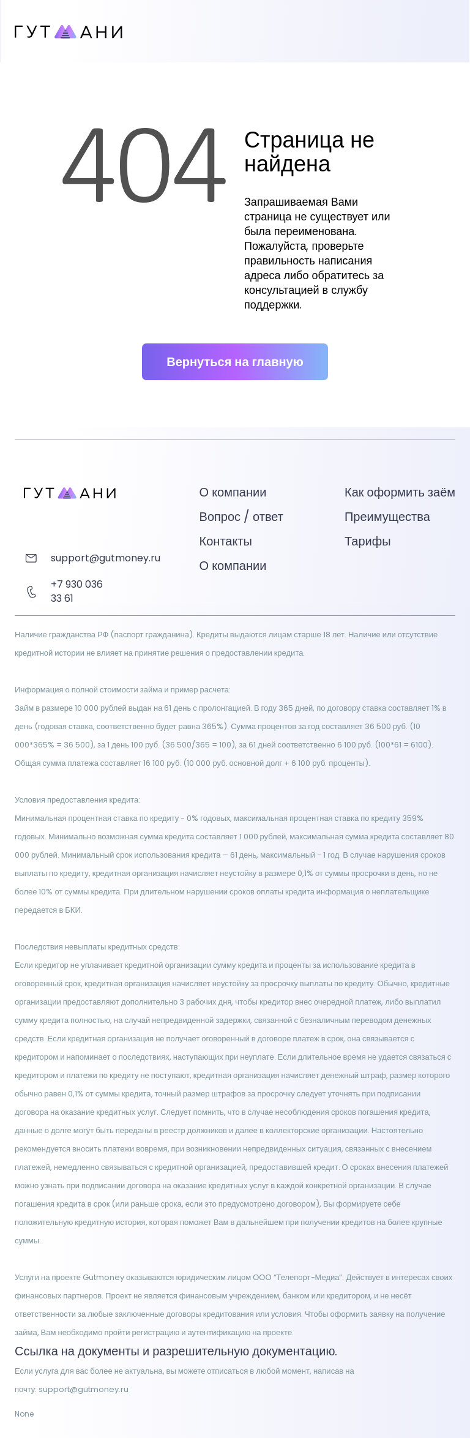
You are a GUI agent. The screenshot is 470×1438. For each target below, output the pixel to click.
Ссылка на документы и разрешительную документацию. (176, 1351)
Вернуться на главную (235, 361)
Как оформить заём (400, 492)
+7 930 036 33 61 (77, 591)
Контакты (226, 541)
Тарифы (368, 541)
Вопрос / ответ (241, 516)
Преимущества (387, 516)
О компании (233, 565)
